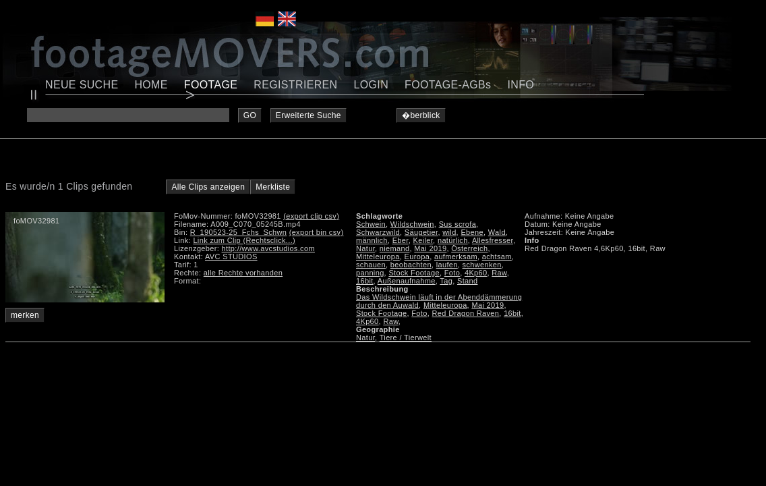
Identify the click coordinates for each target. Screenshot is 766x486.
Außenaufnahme (407, 281)
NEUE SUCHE (81, 84)
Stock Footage (413, 273)
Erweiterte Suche (308, 115)
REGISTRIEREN (295, 84)
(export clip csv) (311, 216)
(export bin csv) (316, 232)
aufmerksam (455, 256)
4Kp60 (476, 273)
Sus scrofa (457, 224)
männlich (372, 240)
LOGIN (371, 84)
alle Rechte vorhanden (243, 273)
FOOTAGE (211, 84)
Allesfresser (492, 240)
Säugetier (421, 232)
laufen (447, 265)
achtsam (497, 256)
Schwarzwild (378, 232)
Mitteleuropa (378, 256)
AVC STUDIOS (231, 256)
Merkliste (273, 187)
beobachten (411, 265)
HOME (150, 84)
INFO (520, 84)
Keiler (423, 240)
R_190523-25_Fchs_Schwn (238, 232)
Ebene (472, 232)
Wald (497, 232)
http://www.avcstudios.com (268, 248)
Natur (365, 248)
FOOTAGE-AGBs (448, 84)
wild (449, 232)
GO (249, 115)
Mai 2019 (430, 248)
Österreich (469, 248)
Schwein (371, 224)
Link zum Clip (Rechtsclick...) (244, 240)
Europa (417, 256)
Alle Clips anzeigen (208, 187)
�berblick (421, 115)
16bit (365, 281)
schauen (371, 265)
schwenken (482, 265)
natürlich (453, 240)
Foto (452, 273)
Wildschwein (412, 224)
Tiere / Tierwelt (406, 337)
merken (25, 315)
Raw (499, 273)
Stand (467, 281)
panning (370, 273)
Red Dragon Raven (466, 313)
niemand (395, 248)
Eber (400, 240)
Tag (446, 281)
